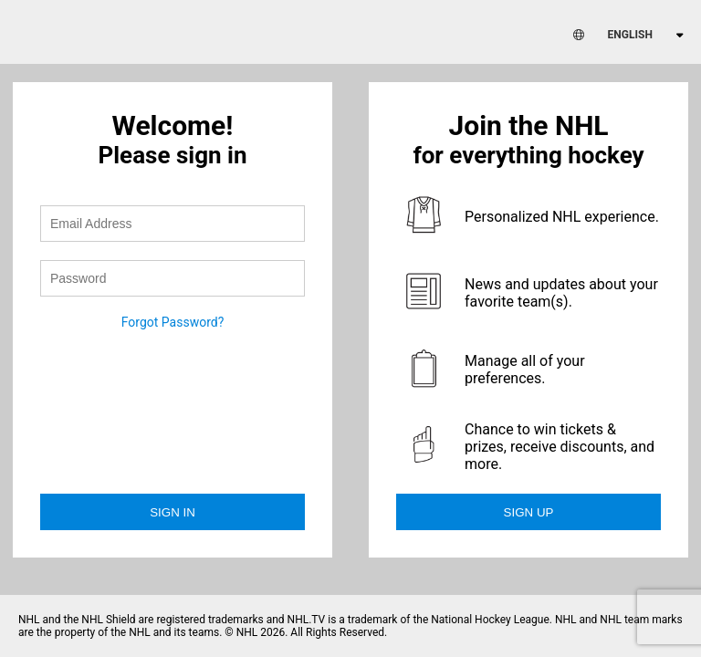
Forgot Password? (173, 322)
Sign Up (529, 512)
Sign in (172, 512)
